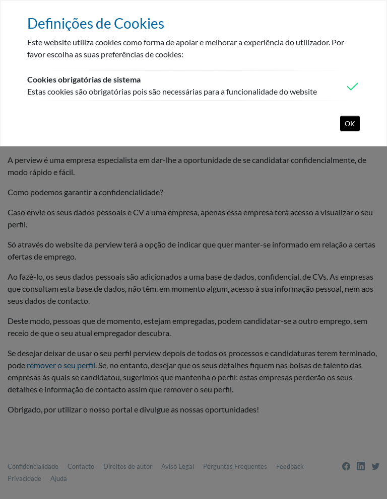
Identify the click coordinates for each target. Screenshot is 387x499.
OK (350, 123)
